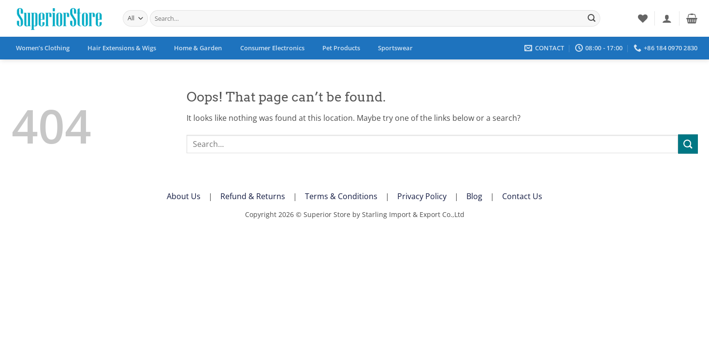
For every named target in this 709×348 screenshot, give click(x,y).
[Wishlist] (643, 18)
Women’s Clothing (43, 48)
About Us (184, 196)
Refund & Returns (252, 196)
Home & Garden (198, 48)
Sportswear (395, 48)
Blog (474, 196)
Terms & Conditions (341, 196)
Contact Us (522, 196)
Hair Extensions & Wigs (121, 48)
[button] (667, 18)
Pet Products (341, 48)
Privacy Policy (422, 196)
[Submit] (591, 18)
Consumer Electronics (272, 48)
